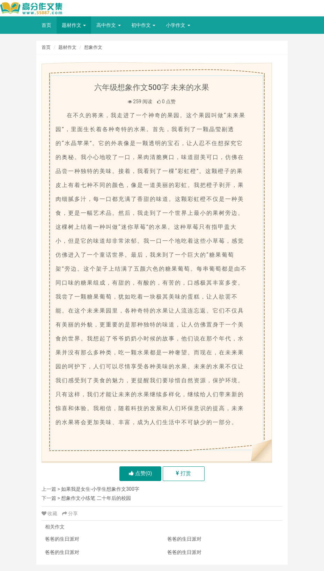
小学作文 (178, 25)
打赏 (183, 473)
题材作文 (74, 25)
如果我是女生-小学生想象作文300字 (100, 489)
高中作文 (108, 25)
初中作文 (143, 25)
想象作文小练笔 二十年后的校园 (96, 498)
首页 (46, 25)
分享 (70, 513)
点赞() (140, 473)
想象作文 (93, 47)
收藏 (50, 513)
